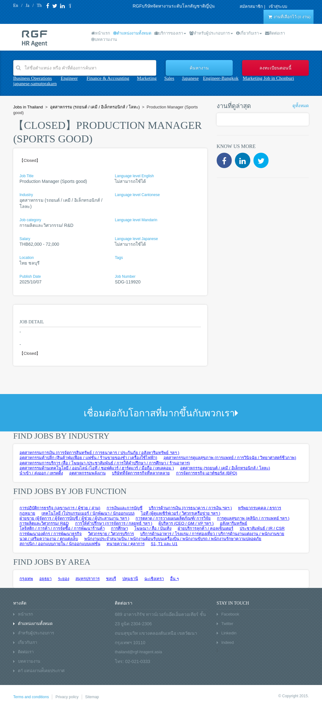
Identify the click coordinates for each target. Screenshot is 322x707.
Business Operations (32, 78)
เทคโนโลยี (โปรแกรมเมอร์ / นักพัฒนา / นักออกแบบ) (88, 513)
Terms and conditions (31, 697)
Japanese (190, 78)
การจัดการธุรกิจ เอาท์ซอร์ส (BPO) (206, 473)
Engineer (69, 78)
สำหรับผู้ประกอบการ (211, 33)
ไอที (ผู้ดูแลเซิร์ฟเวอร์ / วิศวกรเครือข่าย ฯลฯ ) (180, 513)
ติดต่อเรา (275, 33)
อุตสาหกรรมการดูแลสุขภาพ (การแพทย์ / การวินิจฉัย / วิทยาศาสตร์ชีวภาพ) (230, 457)
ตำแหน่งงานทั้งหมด (132, 33)
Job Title (26, 176)
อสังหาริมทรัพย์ (233, 523)
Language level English (134, 176)
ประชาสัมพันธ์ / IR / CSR (262, 528)
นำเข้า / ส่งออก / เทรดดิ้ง (41, 473)
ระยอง (63, 578)
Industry (26, 195)
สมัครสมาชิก (251, 6)
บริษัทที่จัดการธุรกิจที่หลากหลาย (141, 473)
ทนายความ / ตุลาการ (126, 543)
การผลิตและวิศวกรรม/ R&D (44, 523)
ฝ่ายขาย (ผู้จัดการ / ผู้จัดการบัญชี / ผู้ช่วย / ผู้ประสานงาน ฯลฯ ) (74, 518)
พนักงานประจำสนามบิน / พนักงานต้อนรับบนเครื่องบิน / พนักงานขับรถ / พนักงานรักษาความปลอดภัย (173, 538)
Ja (27, 5)
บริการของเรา (170, 33)
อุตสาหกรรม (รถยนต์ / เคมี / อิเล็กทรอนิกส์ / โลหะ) (225, 468)
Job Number (125, 276)
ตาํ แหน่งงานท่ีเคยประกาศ (41, 670)
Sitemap (92, 697)
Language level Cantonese (137, 195)
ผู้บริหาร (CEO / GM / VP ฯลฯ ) (186, 523)
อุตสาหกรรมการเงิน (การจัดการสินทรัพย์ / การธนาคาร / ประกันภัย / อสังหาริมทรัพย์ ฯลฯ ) (99, 452)
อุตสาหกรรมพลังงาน (87, 473)
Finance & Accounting (107, 78)
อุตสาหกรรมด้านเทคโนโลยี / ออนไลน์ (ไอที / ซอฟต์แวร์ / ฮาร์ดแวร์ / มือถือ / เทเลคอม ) (96, 468)
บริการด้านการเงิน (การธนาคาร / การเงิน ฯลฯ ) (190, 508)
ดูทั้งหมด (300, 105)
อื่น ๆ (174, 578)
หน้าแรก (100, 33)
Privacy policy (66, 697)
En (15, 5)
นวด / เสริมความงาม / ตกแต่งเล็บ (48, 538)
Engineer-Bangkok (220, 78)
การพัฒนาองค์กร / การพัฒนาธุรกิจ (50, 533)
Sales (169, 78)
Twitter (227, 623)
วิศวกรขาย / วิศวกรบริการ (111, 533)
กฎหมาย (27, 513)
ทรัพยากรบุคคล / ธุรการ (259, 508)
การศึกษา (119, 528)
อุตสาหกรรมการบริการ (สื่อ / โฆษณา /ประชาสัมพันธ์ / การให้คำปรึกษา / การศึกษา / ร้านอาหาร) (104, 463)
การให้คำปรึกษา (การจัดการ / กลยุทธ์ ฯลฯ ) (113, 523)
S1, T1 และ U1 (164, 543)
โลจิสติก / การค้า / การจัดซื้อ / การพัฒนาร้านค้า (62, 528)
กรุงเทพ (26, 578)
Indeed (227, 642)
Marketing (146, 78)
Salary (24, 239)
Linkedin (228, 633)
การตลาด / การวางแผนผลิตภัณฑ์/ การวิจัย (173, 518)
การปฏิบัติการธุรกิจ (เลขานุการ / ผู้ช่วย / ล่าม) (59, 508)
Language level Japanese (136, 239)
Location (26, 257)
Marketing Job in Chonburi (268, 78)
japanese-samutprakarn (35, 83)
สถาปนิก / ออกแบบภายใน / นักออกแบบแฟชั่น (59, 543)
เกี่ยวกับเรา (249, 33)
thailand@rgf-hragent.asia (138, 651)
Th (39, 5)
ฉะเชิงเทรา (154, 578)
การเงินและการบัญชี (124, 508)
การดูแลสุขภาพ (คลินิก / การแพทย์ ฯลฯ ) (253, 518)
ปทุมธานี (130, 578)
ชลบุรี (111, 578)
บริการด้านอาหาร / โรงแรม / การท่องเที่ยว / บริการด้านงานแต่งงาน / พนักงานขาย (212, 533)
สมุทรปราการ (87, 578)
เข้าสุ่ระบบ (278, 6)
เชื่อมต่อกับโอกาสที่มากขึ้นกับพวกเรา (161, 413)
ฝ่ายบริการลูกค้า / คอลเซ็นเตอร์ (205, 528)
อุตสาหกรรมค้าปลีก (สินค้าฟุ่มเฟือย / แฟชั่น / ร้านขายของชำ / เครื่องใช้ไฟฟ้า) (88, 457)
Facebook (230, 614)
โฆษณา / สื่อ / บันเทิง (153, 528)
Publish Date (30, 276)
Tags (119, 257)
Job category (30, 220)
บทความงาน (104, 39)
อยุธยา (45, 578)
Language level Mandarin (136, 220)
